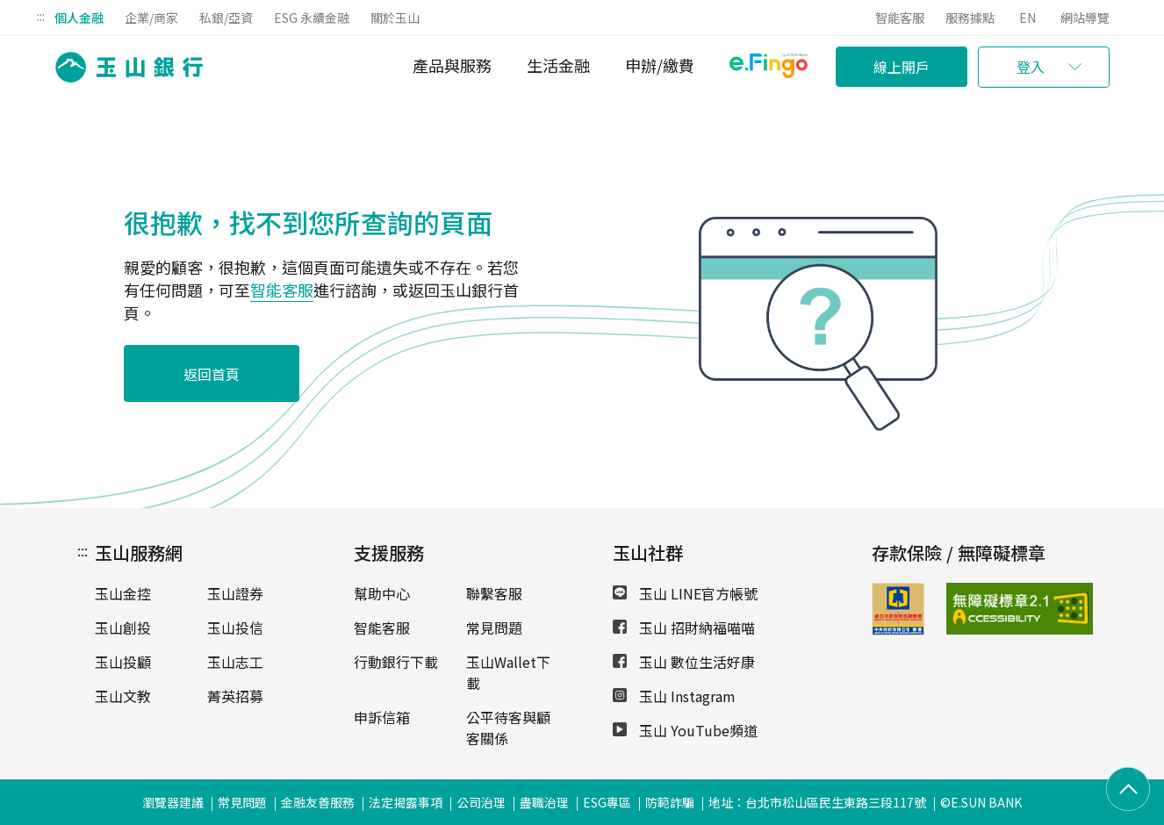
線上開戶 (901, 66)
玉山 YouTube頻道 (685, 730)
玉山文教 (123, 696)
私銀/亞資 (226, 17)
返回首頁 (211, 373)
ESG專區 (607, 802)
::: (41, 16)
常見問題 (494, 627)
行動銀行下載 (396, 661)
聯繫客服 (494, 593)
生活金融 (558, 65)
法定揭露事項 (405, 802)
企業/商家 (151, 17)
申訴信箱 (382, 717)
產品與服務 (452, 65)
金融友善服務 (318, 802)
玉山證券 (235, 593)
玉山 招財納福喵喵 (684, 627)
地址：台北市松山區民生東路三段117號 (817, 802)
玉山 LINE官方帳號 (685, 593)
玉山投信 (235, 627)
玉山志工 (235, 661)
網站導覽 (1085, 17)
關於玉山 (395, 17)
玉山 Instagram (674, 696)
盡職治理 (544, 802)
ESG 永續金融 (311, 17)
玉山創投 (123, 627)
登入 (1031, 66)
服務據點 (970, 17)
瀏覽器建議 (173, 802)
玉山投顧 (123, 661)
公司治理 (481, 802)
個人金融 (79, 17)
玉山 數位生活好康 (684, 661)
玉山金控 (123, 593)
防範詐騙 (669, 802)
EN (1027, 17)
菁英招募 (235, 696)
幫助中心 (382, 593)
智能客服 (899, 17)
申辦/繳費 (659, 65)
